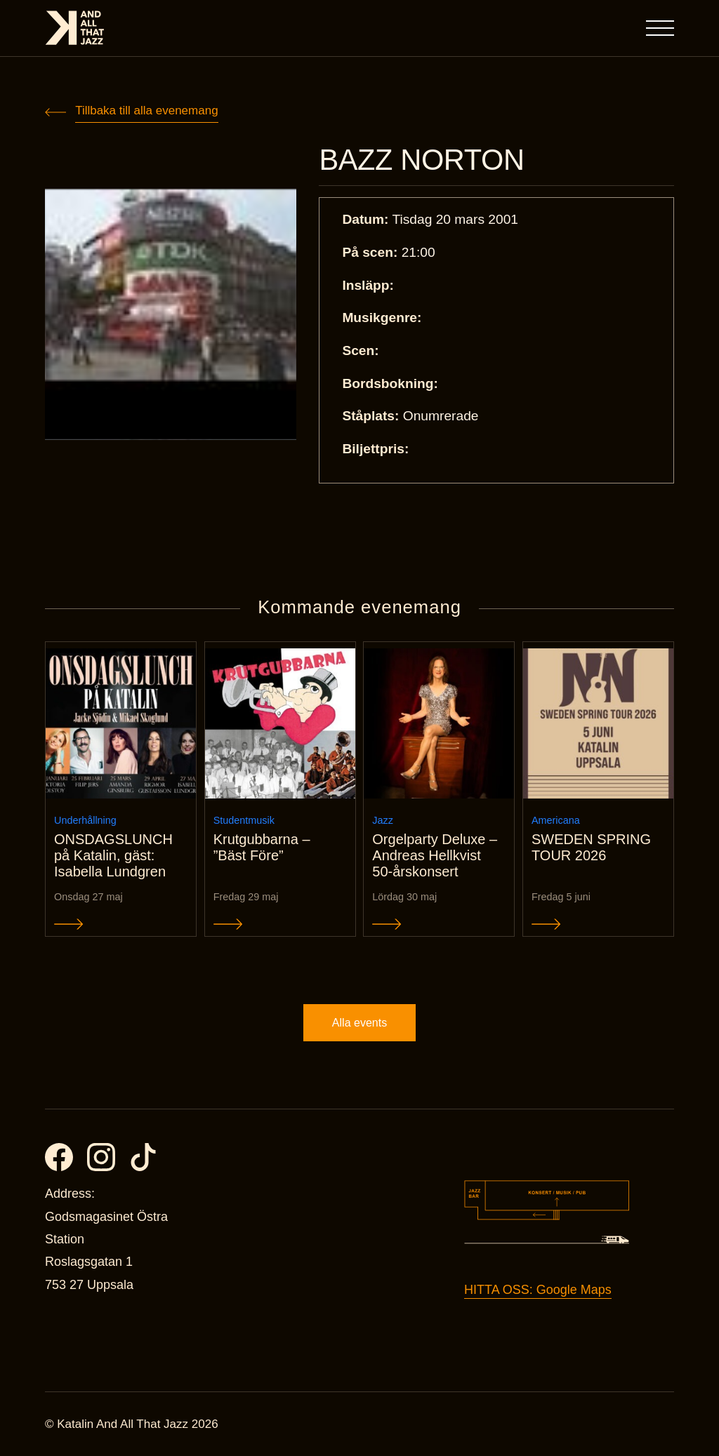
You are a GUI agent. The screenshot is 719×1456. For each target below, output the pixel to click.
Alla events (359, 1023)
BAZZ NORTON (421, 160)
